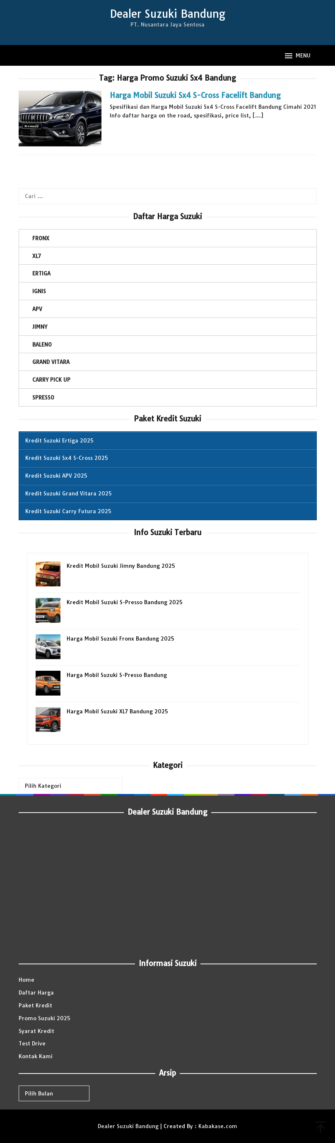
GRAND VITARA (51, 362)
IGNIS (39, 291)
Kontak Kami (36, 1056)
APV (37, 309)
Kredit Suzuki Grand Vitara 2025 (68, 493)
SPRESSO (43, 397)
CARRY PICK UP (51, 379)
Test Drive (32, 1043)
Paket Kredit (35, 1005)
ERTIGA (41, 273)
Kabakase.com (217, 1126)
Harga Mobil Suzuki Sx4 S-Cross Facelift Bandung (195, 95)
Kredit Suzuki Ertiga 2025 (59, 440)
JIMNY (39, 326)
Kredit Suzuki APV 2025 (56, 475)
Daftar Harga (36, 992)
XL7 (36, 256)
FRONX (40, 238)
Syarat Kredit (36, 1031)
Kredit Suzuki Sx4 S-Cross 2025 (66, 457)
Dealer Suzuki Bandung (167, 14)
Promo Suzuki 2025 (44, 1018)
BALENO (42, 344)
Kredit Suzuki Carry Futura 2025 (68, 511)
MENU (297, 56)
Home (26, 979)
